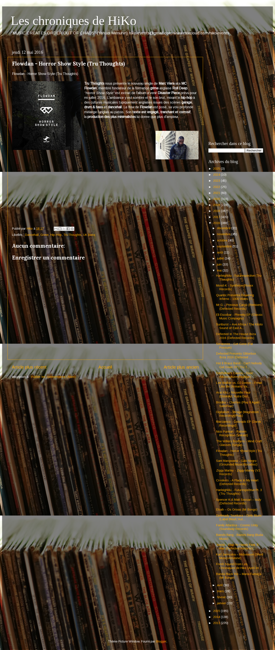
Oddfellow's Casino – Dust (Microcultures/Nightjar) (234, 374)
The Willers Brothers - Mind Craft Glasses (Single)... (239, 443)
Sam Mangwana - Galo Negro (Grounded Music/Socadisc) (236, 462)
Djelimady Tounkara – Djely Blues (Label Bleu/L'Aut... (239, 517)
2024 (217, 174)
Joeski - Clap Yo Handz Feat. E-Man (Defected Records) (238, 546)
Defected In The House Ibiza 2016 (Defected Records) (236, 335)
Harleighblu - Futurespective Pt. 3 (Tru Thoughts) (239, 491)
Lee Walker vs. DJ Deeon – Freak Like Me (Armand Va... (239, 384)
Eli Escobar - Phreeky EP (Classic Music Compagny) (239, 316)
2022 (217, 187)
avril (220, 585)
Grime (44, 235)
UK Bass (89, 235)
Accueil (105, 367)
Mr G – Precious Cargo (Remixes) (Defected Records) (239, 306)
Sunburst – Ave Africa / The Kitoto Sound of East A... (239, 326)
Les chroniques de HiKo (73, 21)
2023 (217, 180)
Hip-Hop (56, 235)
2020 (217, 199)
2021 (217, 193)
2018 (217, 211)
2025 (217, 168)
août (220, 252)
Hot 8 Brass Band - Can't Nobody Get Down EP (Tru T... (239, 365)
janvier (222, 603)
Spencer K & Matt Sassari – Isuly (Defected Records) (238, 501)
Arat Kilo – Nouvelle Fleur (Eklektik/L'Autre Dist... (233, 394)
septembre (224, 246)
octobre (222, 240)
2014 (217, 617)
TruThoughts (72, 235)
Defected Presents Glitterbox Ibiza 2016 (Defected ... (236, 355)
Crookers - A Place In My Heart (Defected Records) (237, 482)
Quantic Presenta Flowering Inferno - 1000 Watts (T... (235, 297)
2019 (217, 205)
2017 (217, 217)
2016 (217, 223)
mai (220, 270)
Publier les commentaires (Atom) (53, 376)
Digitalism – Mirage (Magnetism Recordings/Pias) (237, 413)
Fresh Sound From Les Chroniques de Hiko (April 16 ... (239, 565)
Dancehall (32, 235)
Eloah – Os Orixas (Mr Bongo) (236, 509)
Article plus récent (29, 367)
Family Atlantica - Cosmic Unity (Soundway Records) (237, 527)
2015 (217, 611)
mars (221, 591)
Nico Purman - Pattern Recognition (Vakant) (232, 433)
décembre (224, 228)
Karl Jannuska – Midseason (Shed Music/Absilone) (239, 556)
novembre (224, 234)
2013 (217, 623)
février (222, 597)
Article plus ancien (181, 367)
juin (220, 264)
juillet (221, 258)
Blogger (161, 641)
